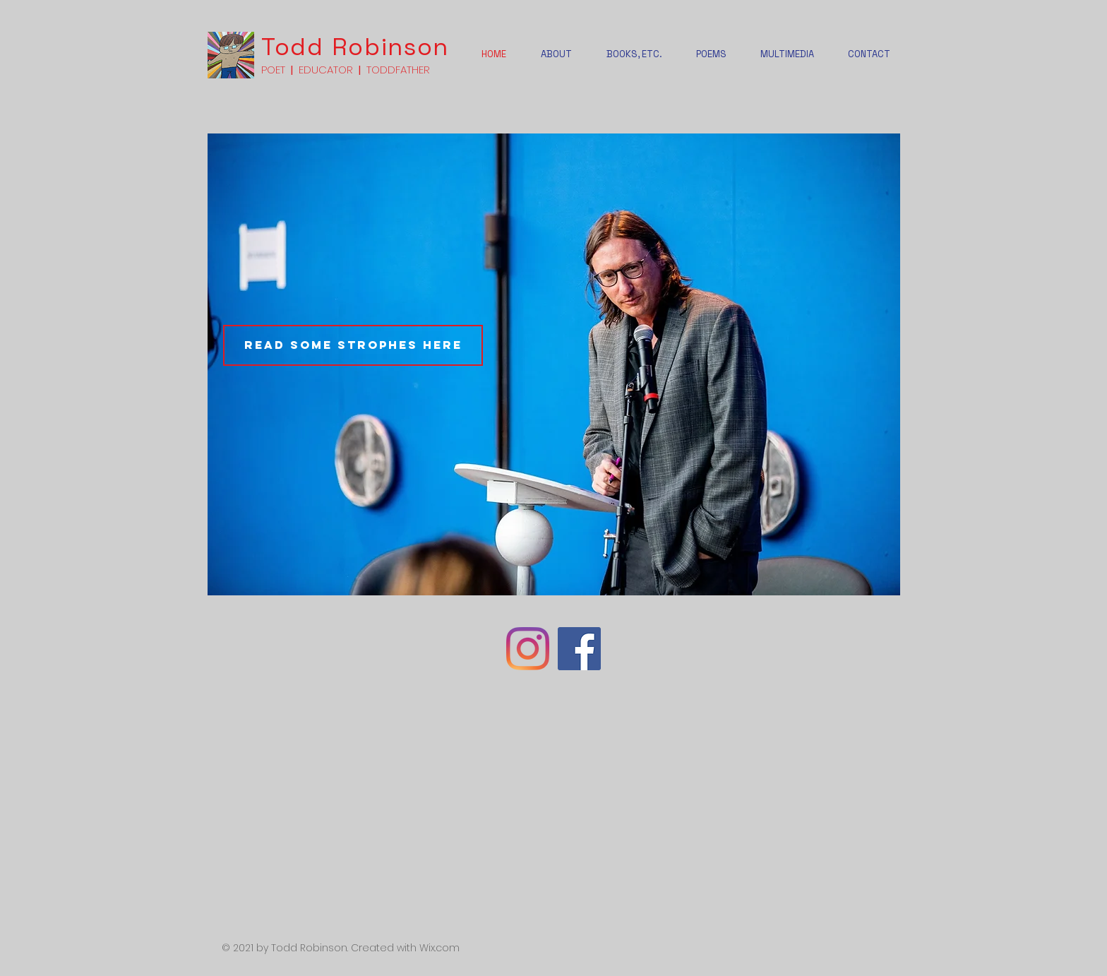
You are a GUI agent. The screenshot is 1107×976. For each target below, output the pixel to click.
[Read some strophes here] (353, 345)
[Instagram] (527, 648)
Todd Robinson (355, 47)
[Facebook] (579, 648)
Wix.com (439, 948)
